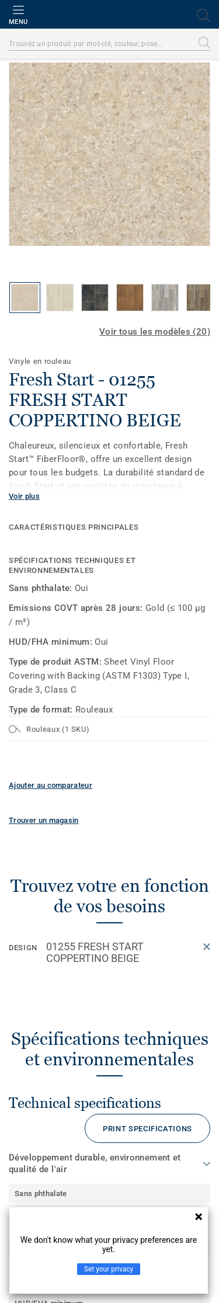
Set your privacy (108, 1269)
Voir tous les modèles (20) (154, 331)
